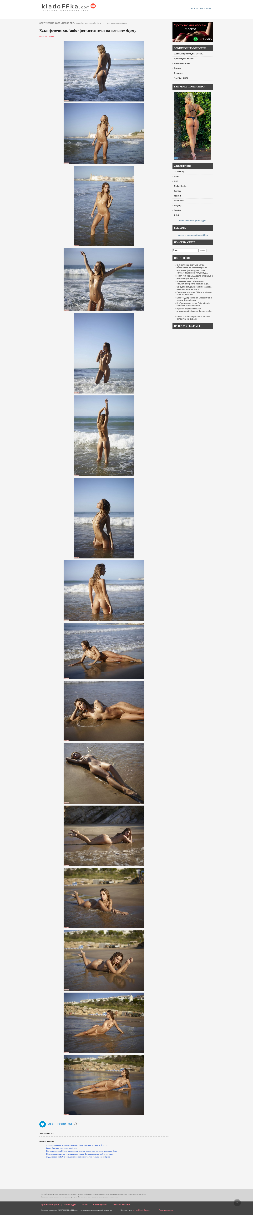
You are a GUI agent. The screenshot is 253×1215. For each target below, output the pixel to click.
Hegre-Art (68, 23)
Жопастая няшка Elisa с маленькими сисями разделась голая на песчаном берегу (82, 1151)
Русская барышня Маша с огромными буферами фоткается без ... (194, 311)
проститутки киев (200, 8)
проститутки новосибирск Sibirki (192, 235)
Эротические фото (50, 1205)
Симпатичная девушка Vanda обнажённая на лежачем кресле (192, 266)
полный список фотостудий (192, 221)
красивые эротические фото (69, 6)
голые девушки (86, 1210)
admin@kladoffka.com (141, 1210)
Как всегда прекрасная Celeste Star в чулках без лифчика (194, 299)
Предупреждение (166, 1210)
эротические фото (49, 23)
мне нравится (55, 1124)
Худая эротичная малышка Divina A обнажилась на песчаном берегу (76, 1145)
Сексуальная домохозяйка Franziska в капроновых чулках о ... (194, 288)
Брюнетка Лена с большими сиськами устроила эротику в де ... (193, 282)
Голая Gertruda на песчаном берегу (61, 1148)
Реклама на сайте (121, 1205)
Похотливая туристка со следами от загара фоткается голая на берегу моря (79, 1154)
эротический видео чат (102, 1210)
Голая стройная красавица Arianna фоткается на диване (193, 317)
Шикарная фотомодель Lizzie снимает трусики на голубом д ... (192, 271)
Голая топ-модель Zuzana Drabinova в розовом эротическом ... (195, 277)
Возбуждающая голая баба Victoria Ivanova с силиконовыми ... (193, 304)
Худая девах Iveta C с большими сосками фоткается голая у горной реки (78, 1157)
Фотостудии (70, 1205)
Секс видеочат (100, 1205)
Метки (85, 1205)
